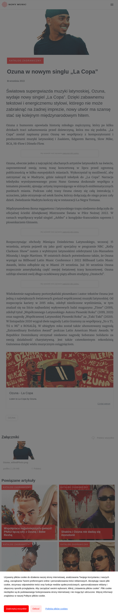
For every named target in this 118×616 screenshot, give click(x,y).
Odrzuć (35, 609)
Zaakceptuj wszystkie (16, 609)
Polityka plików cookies (56, 609)
